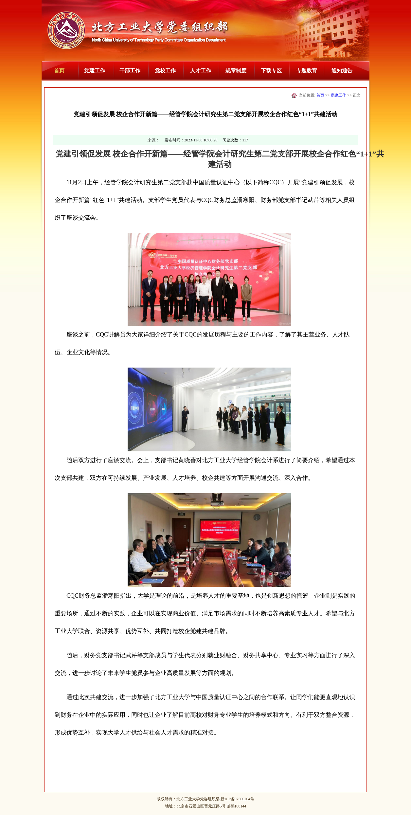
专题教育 (306, 70)
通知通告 (341, 70)
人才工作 (200, 70)
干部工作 (129, 70)
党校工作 (165, 70)
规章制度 (235, 70)
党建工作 (94, 70)
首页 (59, 70)
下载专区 (271, 70)
